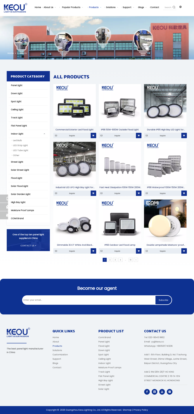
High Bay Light (18, 202)
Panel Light (16, 85)
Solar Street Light (20, 170)
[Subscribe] (163, 300)
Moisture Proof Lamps (22, 210)
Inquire (64, 135)
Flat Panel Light (19, 125)
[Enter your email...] (88, 300)
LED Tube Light (20, 150)
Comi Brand (104, 337)
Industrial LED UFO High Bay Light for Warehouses (74, 187)
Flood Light (16, 178)
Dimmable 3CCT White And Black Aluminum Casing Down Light (74, 245)
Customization (60, 354)
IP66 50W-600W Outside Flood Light (120, 129)
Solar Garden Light (20, 194)
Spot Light (16, 101)
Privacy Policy (140, 409)
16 (130, 259)
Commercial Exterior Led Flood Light (74, 129)
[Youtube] (162, 392)
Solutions (57, 350)
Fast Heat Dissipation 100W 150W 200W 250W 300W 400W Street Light (119, 187)
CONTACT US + (28, 245)
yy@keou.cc (157, 341)
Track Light (17, 117)
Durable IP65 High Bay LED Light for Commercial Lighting (165, 129)
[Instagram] (169, 392)
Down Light (16, 93)
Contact (57, 367)
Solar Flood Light (19, 186)
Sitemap (127, 409)
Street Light (17, 161)
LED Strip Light (20, 145)
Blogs (55, 363)
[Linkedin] (154, 392)
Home (56, 337)
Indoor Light (17, 133)
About (56, 341)
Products (57, 346)
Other (16, 155)
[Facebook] (147, 392)
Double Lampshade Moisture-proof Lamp (165, 245)
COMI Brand (17, 218)
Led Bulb (17, 140)
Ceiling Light (17, 109)
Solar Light (103, 389)
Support (57, 358)
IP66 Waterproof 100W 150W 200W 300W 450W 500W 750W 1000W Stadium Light (165, 187)
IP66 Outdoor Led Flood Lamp (119, 244)
